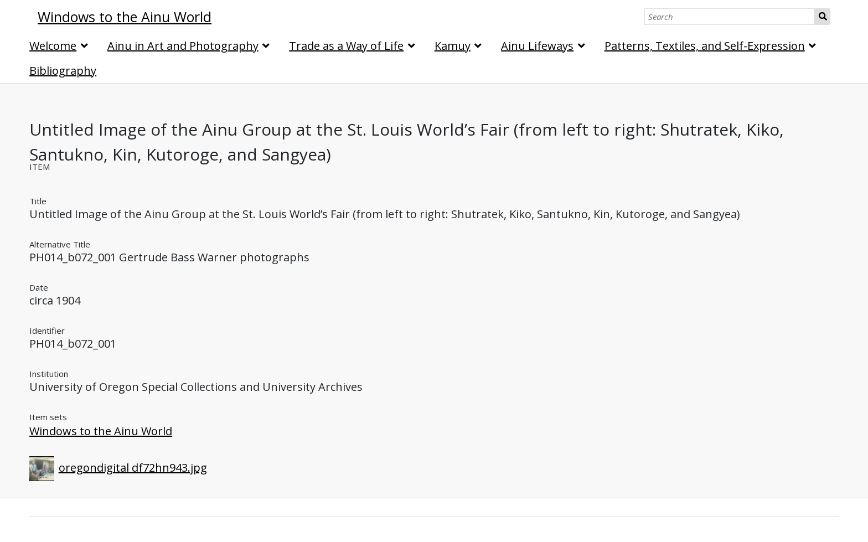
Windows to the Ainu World (100, 431)
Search (822, 16)
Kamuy (453, 45)
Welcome (52, 45)
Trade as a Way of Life (346, 45)
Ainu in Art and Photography (183, 45)
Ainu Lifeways (537, 45)
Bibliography (62, 70)
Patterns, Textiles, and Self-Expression (704, 45)
